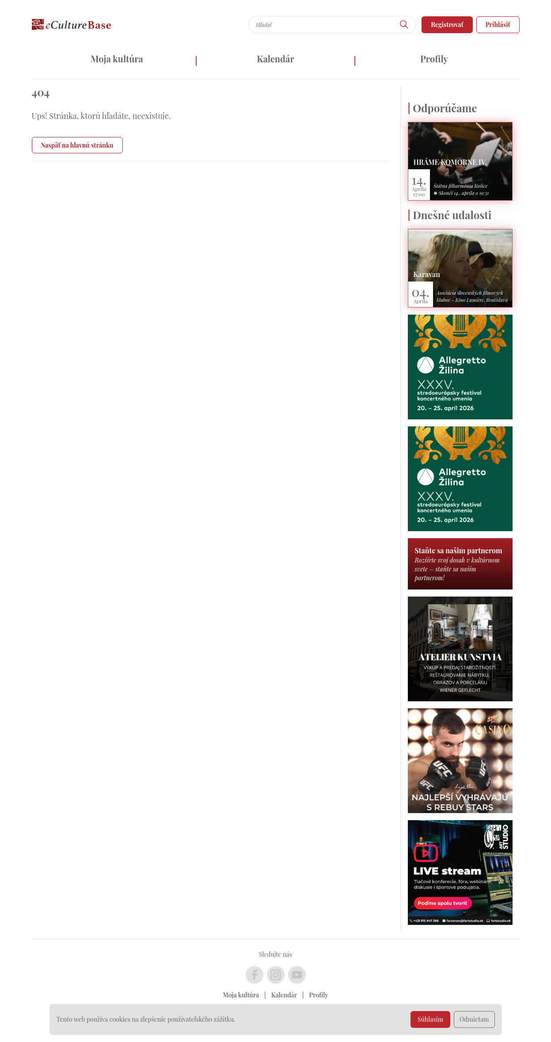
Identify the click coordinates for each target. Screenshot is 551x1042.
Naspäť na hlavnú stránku (77, 145)
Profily (434, 59)
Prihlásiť (498, 24)
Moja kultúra (117, 59)
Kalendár (275, 59)
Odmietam (474, 1019)
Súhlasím (430, 1019)
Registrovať (447, 24)
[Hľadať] (404, 24)
